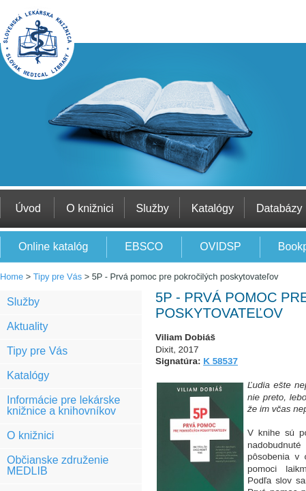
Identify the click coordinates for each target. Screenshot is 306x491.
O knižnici (30, 435)
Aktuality (27, 326)
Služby (23, 302)
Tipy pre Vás (57, 276)
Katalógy (28, 375)
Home (11, 276)
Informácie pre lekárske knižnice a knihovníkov (63, 405)
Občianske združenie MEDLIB (57, 465)
